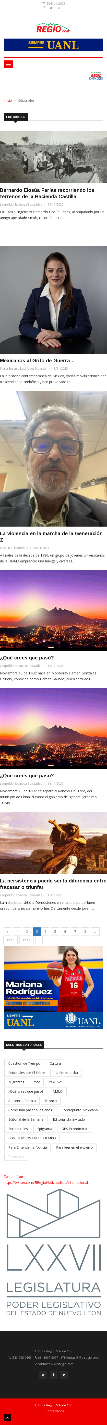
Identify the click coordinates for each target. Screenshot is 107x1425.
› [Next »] (38, 939)
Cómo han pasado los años (30, 1110)
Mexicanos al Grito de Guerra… (37, 360)
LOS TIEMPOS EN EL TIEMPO (32, 1138)
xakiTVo (55, 1082)
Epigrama (44, 1128)
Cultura (55, 1063)
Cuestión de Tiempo (24, 1063)
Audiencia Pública (22, 1100)
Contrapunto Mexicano (79, 1110)
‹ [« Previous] (7, 931)
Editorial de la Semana (26, 1119)
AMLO (58, 1091)
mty (37, 1082)
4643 (10, 939)
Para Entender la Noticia (27, 1147)
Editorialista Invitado (69, 1119)
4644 (26, 939)
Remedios (16, 1156)
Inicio (8, 100)
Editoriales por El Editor (26, 1072)
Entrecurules (18, 1128)
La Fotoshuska (66, 1072)
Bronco (51, 1100)
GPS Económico (74, 1128)
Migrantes (16, 1082)
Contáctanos (55, 1411)
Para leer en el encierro (74, 1147)
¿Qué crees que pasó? (27, 657)
